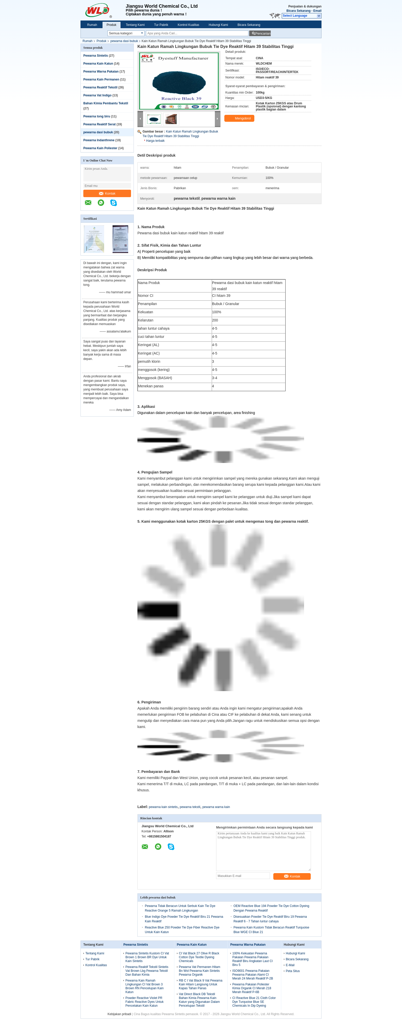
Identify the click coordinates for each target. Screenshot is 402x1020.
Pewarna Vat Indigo (97, 95)
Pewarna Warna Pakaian (101, 71)
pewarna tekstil (190, 807)
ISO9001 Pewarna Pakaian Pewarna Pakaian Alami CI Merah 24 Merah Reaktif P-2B (252, 974)
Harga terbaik (155, 141)
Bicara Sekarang (298, 11)
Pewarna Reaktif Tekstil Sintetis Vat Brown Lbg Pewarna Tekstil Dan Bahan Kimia (146, 970)
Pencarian (262, 33)
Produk (111, 25)
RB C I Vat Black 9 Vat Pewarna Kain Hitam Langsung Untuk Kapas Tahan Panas (201, 984)
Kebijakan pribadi (119, 1014)
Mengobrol (240, 118)
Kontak (107, 193)
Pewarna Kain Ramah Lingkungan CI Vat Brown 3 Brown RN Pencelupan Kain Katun (144, 986)
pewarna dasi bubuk (124, 41)
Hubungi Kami (218, 25)
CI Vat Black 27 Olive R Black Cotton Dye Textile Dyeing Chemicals (199, 957)
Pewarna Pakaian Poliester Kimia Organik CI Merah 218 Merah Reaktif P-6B (251, 988)
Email (317, 11)
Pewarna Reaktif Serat (99, 124)
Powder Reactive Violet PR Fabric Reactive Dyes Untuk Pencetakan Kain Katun (144, 1001)
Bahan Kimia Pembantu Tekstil (105, 103)
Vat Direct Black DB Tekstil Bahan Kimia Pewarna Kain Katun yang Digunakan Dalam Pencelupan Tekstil (199, 999)
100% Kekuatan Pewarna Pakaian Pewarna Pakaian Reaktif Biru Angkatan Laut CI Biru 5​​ (252, 959)
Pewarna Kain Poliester (100, 148)
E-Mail (290, 965)
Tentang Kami (135, 25)
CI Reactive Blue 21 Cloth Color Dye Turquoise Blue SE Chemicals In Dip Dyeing (254, 1001)
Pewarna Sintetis (95, 55)
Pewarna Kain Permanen (101, 79)
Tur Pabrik (161, 25)
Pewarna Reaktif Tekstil (100, 87)
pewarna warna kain (216, 807)
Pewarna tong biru (96, 116)
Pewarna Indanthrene (98, 140)
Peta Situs (293, 971)
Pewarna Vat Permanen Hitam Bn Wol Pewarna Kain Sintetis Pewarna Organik (199, 970)
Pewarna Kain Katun (98, 63)
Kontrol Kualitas (188, 25)
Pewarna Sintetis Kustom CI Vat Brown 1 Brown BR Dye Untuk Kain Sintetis (147, 957)
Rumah (92, 25)
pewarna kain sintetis (163, 807)
